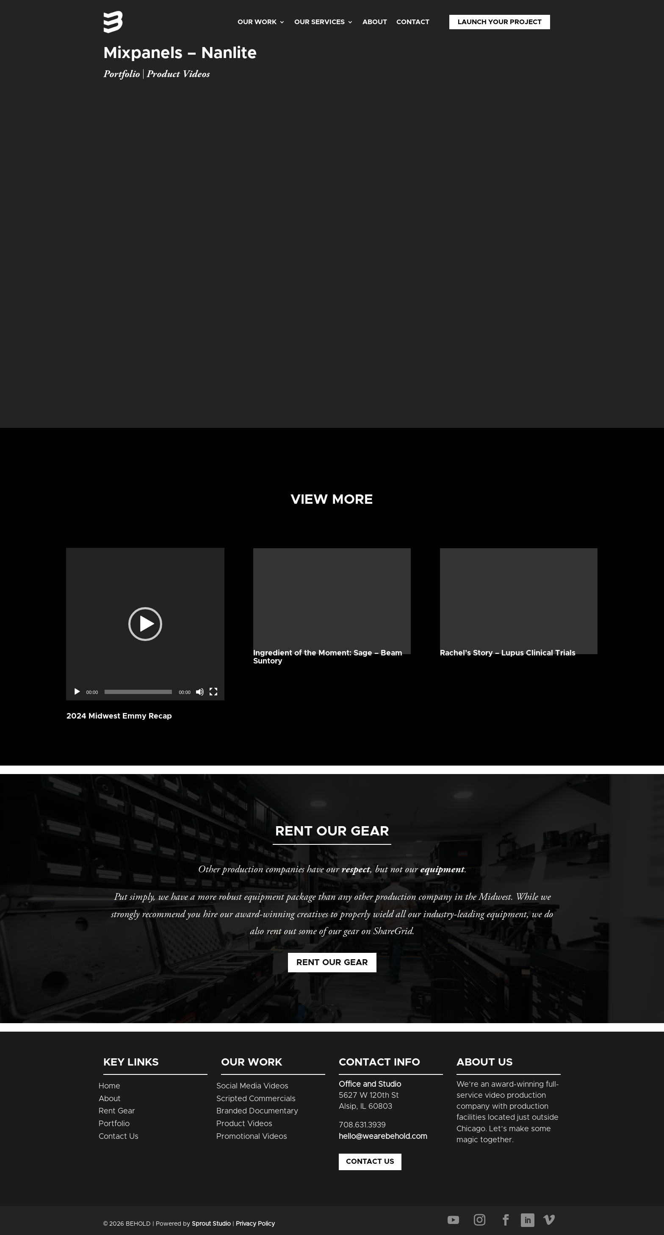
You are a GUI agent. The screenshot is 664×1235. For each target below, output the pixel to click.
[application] (145, 592)
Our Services (319, 22)
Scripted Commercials (256, 1099)
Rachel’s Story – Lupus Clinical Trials (507, 653)
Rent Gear (117, 1111)
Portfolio (121, 74)
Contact (412, 22)
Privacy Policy (255, 1224)
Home (109, 1086)
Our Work (257, 22)
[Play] (77, 628)
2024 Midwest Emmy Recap (119, 653)
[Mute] (200, 628)
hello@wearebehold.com (383, 1137)
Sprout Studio (211, 1224)
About (374, 22)
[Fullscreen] (213, 628)
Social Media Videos (252, 1086)
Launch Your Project (500, 22)
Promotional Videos (251, 1137)
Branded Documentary (257, 1111)
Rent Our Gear (332, 962)
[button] (145, 592)
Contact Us (118, 1137)
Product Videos (178, 74)
